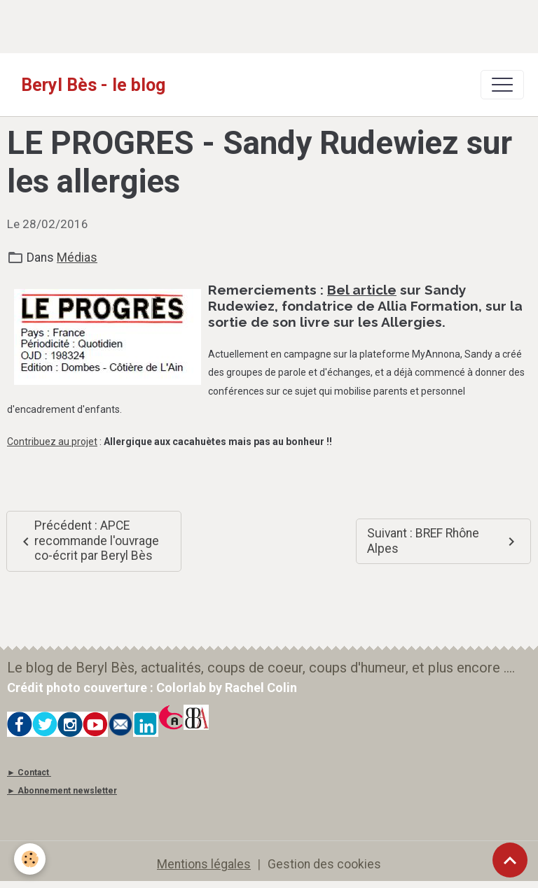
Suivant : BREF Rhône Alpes (443, 541)
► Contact (28, 772)
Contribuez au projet (52, 441)
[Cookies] (30, 859)
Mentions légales (204, 864)
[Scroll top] (509, 860)
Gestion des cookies (324, 864)
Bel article (361, 289)
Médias (77, 258)
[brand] (93, 84)
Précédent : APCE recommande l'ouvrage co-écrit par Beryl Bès (88, 541)
